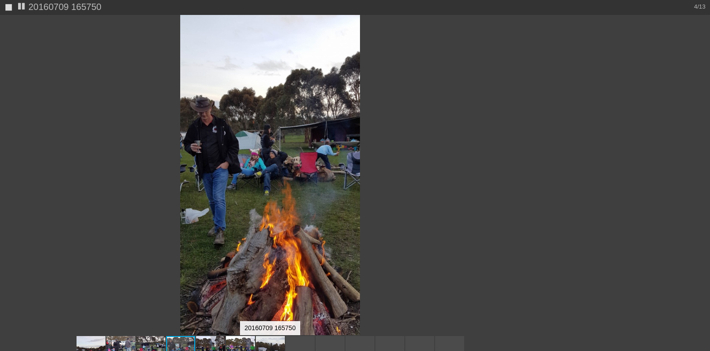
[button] (532, 38)
